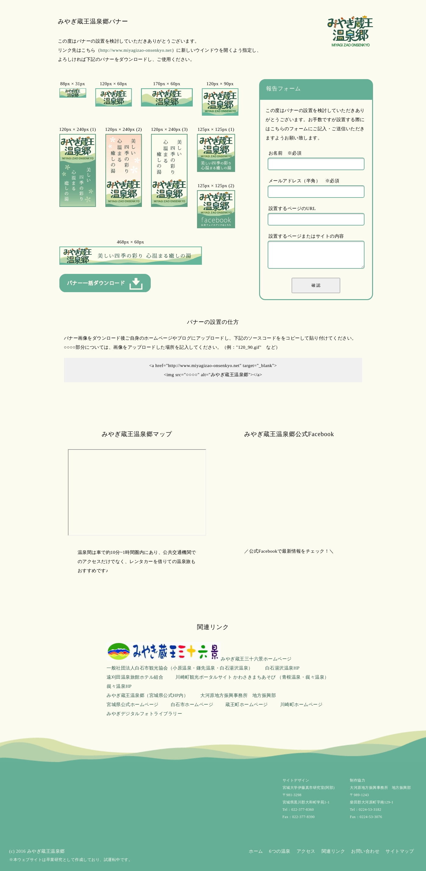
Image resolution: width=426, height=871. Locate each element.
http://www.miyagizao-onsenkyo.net (136, 50)
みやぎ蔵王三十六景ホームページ (199, 658)
